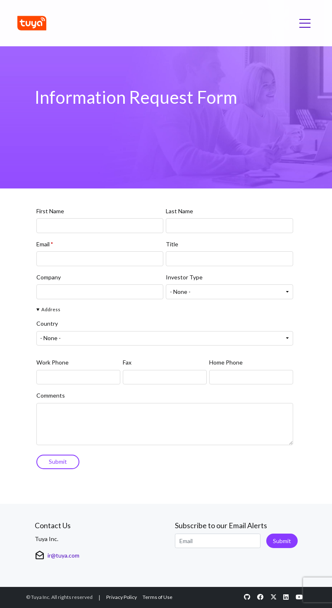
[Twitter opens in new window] (273, 597)
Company (48, 277)
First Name (50, 211)
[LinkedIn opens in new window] (286, 597)
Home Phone (226, 362)
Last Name (179, 211)
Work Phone (52, 362)
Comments (50, 395)
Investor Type (184, 277)
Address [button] (50, 309)
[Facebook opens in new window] (260, 597)
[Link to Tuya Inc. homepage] (33, 23)
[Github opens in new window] (247, 597)
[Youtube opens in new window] (299, 597)
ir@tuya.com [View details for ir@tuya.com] (63, 555)
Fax (127, 362)
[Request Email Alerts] (217, 541)
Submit (282, 540)
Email (43, 244)
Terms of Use (157, 597)
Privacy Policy (121, 597)
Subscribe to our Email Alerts (221, 525)
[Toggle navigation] (305, 23)
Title (172, 244)
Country (47, 323)
